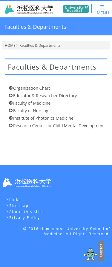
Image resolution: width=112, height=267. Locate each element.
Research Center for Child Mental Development (59, 125)
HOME (10, 45)
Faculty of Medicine (31, 103)
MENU (103, 10)
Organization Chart (31, 88)
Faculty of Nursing (30, 110)
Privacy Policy (24, 217)
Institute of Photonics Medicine (43, 118)
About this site (25, 211)
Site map (19, 205)
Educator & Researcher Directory (45, 95)
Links (15, 199)
